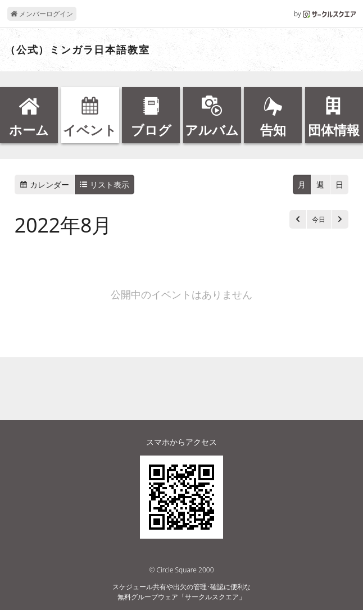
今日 (318, 219)
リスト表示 (104, 184)
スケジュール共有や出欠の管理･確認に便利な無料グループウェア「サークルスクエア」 (181, 592)
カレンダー (44, 184)
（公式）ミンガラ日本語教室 (77, 50)
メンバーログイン (42, 14)
